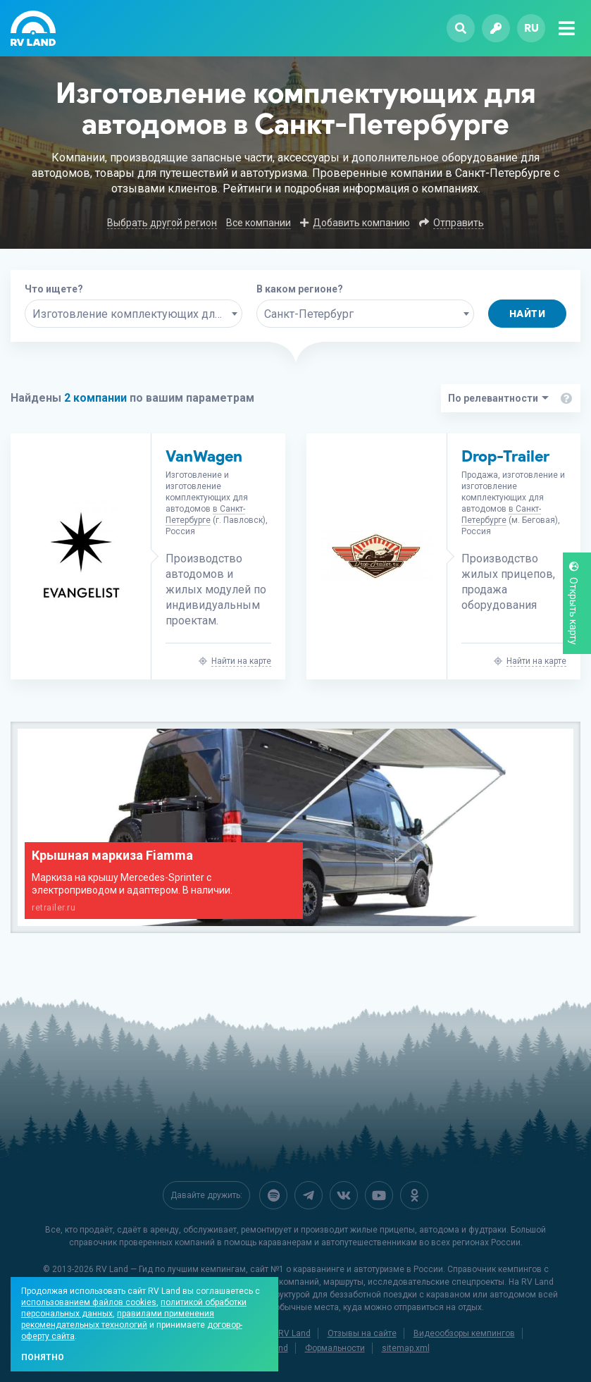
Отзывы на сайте (362, 1333)
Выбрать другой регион (162, 222)
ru (531, 28)
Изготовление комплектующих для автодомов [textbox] (137, 314)
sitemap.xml (406, 1348)
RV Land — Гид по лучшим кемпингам (171, 1269)
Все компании (258, 222)
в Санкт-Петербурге (205, 514)
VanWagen (204, 456)
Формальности (335, 1348)
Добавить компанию (361, 222)
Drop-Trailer (505, 456)
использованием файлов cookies (88, 1302)
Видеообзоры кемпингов (464, 1333)
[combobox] (133, 314)
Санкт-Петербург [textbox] (309, 314)
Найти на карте (241, 661)
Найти (527, 314)
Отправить (458, 222)
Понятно (42, 1357)
